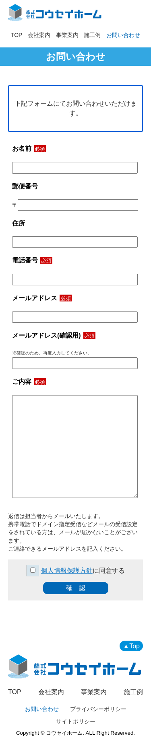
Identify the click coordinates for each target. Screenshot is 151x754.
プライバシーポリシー (98, 709)
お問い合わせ (123, 35)
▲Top (131, 646)
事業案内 (67, 35)
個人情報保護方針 (67, 570)
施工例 (92, 35)
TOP (17, 35)
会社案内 (39, 35)
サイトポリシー (75, 721)
